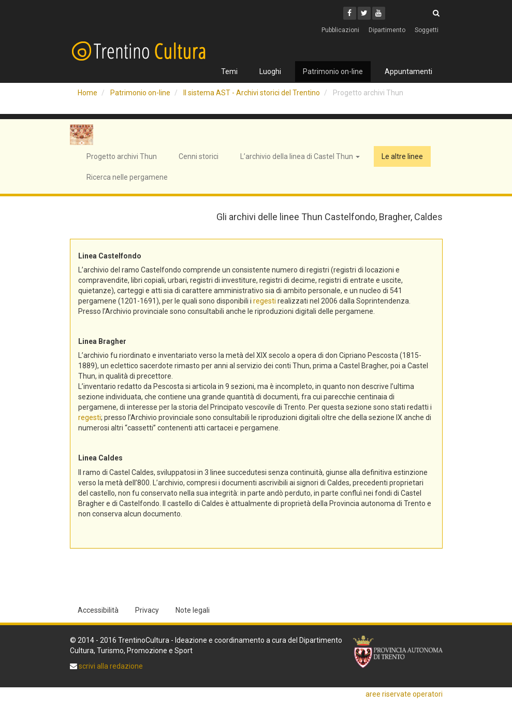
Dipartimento (387, 30)
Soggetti (426, 30)
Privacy (147, 610)
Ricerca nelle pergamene (127, 177)
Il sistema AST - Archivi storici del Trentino (251, 93)
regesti (264, 301)
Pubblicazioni (340, 30)
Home (87, 93)
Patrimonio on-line (333, 71)
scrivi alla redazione (110, 666)
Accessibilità (98, 610)
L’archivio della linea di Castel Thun (300, 156)
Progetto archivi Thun (121, 156)
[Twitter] (364, 13)
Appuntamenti (408, 71)
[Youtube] (378, 13)
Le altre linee (402, 156)
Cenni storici (198, 156)
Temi (229, 71)
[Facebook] (349, 13)
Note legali (192, 610)
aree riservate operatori (404, 694)
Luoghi (270, 71)
